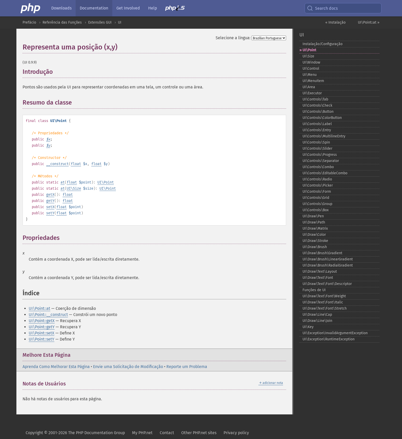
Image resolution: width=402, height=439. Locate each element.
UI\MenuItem (313, 81)
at (63, 182)
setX (50, 207)
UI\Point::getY (42, 326)
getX (50, 194)
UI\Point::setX (41, 333)
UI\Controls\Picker (318, 185)
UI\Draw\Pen (313, 216)
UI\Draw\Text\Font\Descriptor (327, 284)
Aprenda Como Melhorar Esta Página (56, 366)
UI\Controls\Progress (320, 154)
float (76, 164)
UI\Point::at (39, 308)
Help (152, 8)
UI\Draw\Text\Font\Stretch (325, 308)
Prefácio (29, 22)
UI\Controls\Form (317, 191)
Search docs (322, 8)
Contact (167, 432)
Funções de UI (314, 290)
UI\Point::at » (368, 22)
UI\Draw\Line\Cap (317, 314)
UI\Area (309, 87)
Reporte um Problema (186, 366)
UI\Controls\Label (317, 124)
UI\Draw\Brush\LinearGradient (328, 259)
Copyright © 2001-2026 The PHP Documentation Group (75, 432)
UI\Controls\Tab (315, 99)
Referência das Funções (62, 22)
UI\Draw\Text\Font (318, 277)
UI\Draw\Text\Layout (320, 271)
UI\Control (311, 68)
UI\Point (105, 182)
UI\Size (74, 188)
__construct (57, 164)
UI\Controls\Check (317, 105)
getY (50, 201)
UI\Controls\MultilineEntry (324, 136)
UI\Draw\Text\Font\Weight (324, 296)
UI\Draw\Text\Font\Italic (323, 302)
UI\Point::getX (42, 320)
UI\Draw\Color (314, 234)
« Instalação (335, 22)
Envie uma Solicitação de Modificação (128, 366)
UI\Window (311, 62)
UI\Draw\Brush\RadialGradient (328, 265)
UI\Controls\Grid (316, 198)
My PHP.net (142, 432)
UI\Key (308, 327)
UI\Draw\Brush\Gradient (322, 253)
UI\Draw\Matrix (315, 228)
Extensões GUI (100, 22)
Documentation (94, 8)
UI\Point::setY (41, 339)
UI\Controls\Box (316, 210)
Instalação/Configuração (323, 44)
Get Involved (128, 8)
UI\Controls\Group (317, 204)
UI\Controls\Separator (321, 161)
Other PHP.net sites (198, 432)
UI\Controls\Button (318, 111)
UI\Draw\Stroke (315, 241)
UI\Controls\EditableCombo (325, 173)
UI (119, 22)
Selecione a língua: (233, 37)
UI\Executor (312, 93)
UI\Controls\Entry (317, 130)
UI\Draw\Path (314, 222)
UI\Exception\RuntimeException (329, 339)
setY (50, 213)
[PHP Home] (31, 8)
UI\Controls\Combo (318, 167)
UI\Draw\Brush (315, 247)
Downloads (61, 8)
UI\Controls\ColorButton (322, 118)
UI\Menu (310, 75)
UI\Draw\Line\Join (317, 321)
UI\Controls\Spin (316, 142)
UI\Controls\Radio (317, 179)
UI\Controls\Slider (317, 148)
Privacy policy (236, 432)
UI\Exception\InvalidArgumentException (335, 333)
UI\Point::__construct (48, 314)
